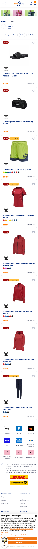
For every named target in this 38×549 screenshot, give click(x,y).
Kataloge (22, 503)
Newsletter (4, 503)
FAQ (2, 497)
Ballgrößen (23, 506)
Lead (9, 26)
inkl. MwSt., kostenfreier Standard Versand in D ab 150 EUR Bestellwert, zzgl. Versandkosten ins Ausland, (21, 466)
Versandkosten (24, 497)
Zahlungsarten (24, 500)
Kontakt (3, 500)
